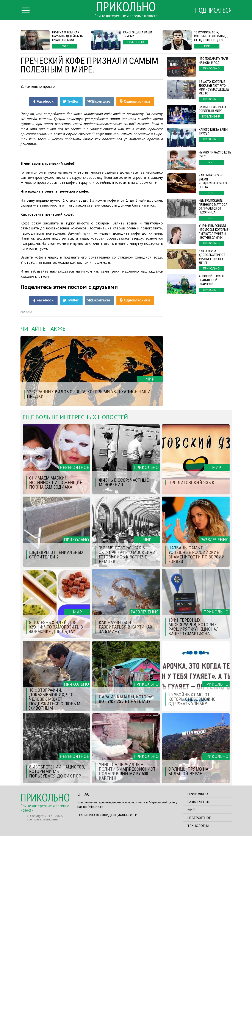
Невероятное (199, 1008)
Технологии (198, 1016)
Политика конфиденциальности (107, 1006)
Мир (191, 1000)
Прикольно (197, 984)
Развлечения (198, 992)
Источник (26, 503)
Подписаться (213, 10)
